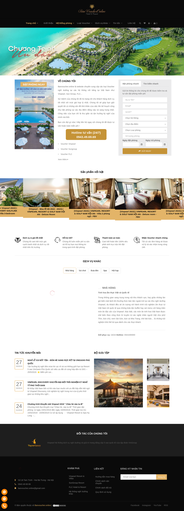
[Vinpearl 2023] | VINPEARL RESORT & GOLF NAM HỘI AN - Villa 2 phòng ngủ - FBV (92, 213)
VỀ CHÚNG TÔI (67, 81)
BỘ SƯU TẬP (101, 353)
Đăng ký (161, 477)
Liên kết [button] (99, 469)
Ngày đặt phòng (130, 140)
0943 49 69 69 (24, 484)
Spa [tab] (105, 270)
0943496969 (129, 335)
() (155, 23)
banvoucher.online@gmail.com (31, 488)
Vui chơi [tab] (82, 270)
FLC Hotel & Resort (77, 487)
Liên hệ (131, 23)
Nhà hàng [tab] (69, 270)
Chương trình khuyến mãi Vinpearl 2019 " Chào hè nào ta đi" (55, 404)
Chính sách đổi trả (103, 488)
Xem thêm (63, 159)
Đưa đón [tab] (95, 270)
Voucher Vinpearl (68, 144)
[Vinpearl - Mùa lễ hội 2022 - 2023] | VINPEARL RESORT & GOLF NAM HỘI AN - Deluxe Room (46, 212)
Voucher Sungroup (69, 149)
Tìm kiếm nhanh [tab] (150, 84)
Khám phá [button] (74, 468)
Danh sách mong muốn (144, 23)
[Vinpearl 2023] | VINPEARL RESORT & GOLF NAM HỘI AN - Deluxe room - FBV (138, 214)
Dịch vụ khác (101, 23)
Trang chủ (31, 23)
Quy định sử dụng (103, 492)
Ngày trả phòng (153, 140)
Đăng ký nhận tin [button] (131, 469)
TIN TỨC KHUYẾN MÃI (28, 353)
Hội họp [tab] (115, 270)
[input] (133, 144)
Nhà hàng (109, 288)
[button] (39, 23)
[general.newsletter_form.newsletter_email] (138, 477)
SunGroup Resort (76, 483)
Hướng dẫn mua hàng (105, 477)
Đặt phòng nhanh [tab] (131, 84)
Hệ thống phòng (64, 23)
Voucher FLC (66, 154)
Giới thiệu (48, 23)
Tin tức (116, 23)
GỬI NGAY (145, 151)
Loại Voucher (83, 23)
